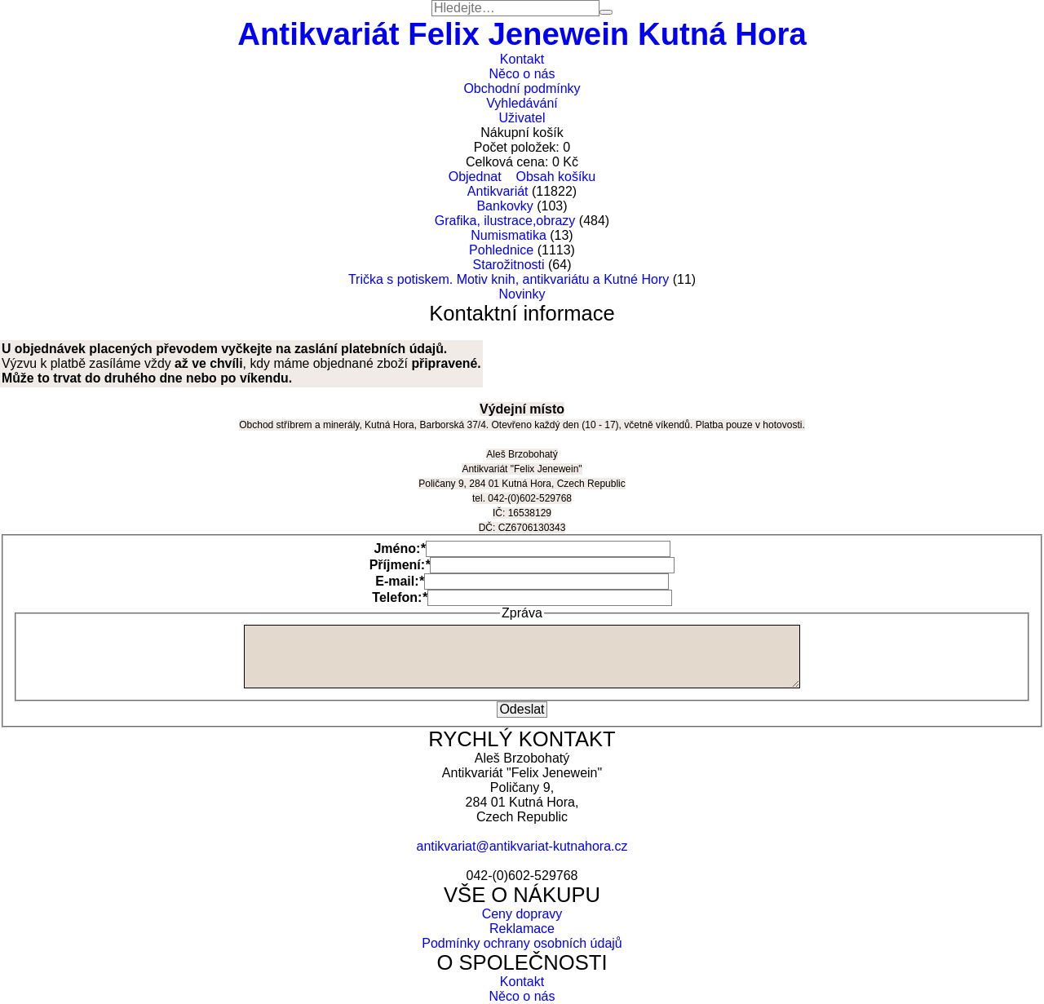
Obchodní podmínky (521, 88)
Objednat (475, 177)
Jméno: (399, 548)
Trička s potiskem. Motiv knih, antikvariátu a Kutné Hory (508, 279)
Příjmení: (400, 565)
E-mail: (399, 581)
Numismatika (508, 235)
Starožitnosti (509, 265)
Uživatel (522, 118)
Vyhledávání (521, 103)
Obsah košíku (555, 177)
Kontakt (522, 59)
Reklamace (522, 928)
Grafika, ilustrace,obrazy (505, 221)
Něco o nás (522, 74)
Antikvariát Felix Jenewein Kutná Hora (522, 33)
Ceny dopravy (522, 914)
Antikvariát (498, 191)
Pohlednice (501, 250)
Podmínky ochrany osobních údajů (522, 943)
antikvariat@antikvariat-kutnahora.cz (521, 846)
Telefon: (399, 597)
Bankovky (504, 206)
